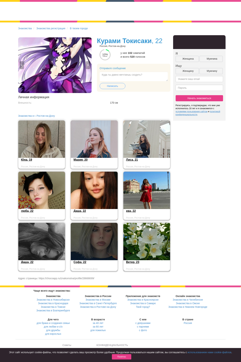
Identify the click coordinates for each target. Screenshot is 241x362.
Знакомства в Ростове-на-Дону (98, 306)
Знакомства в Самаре (143, 303)
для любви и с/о (53, 326)
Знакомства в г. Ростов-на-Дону (36, 115)
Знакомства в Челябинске (188, 299)
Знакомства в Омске (188, 303)
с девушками (142, 323)
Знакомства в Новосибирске (53, 299)
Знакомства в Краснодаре (53, 303)
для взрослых (53, 333)
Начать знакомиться (199, 98)
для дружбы (53, 330)
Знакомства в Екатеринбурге (53, 310)
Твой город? (143, 306)
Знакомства (25, 28)
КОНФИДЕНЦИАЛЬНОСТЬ (112, 345)
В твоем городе (79, 28)
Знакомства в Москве (97, 299)
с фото (143, 330)
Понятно (121, 357)
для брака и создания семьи (53, 323)
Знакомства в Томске (53, 306)
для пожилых (98, 330)
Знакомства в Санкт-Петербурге (98, 303)
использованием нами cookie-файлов (209, 352)
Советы (66, 345)
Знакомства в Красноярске (143, 299)
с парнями (143, 326)
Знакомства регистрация (50, 28)
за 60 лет (98, 326)
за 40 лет (98, 323)
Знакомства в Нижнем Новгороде (187, 306)
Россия (188, 323)
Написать (112, 86)
